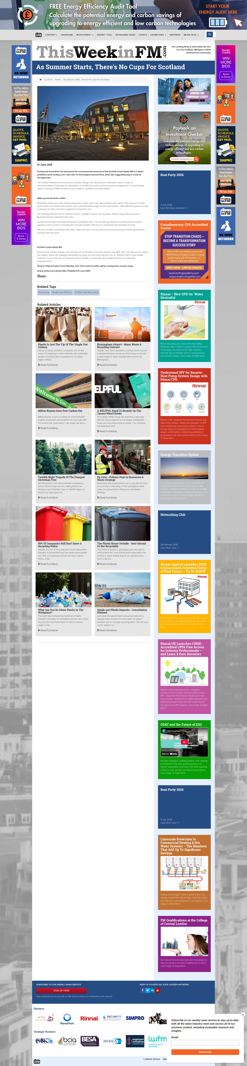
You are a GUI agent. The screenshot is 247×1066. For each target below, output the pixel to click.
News (58, 79)
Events (143, 35)
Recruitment (85, 35)
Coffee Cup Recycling (86, 292)
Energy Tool (104, 35)
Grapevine (67, 35)
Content (51, 35)
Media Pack (191, 35)
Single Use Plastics (62, 292)
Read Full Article (48, 365)
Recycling (44, 292)
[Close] (243, 1014)
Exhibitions (158, 35)
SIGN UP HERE (61, 990)
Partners (174, 35)
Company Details (152, 1059)
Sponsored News (125, 35)
